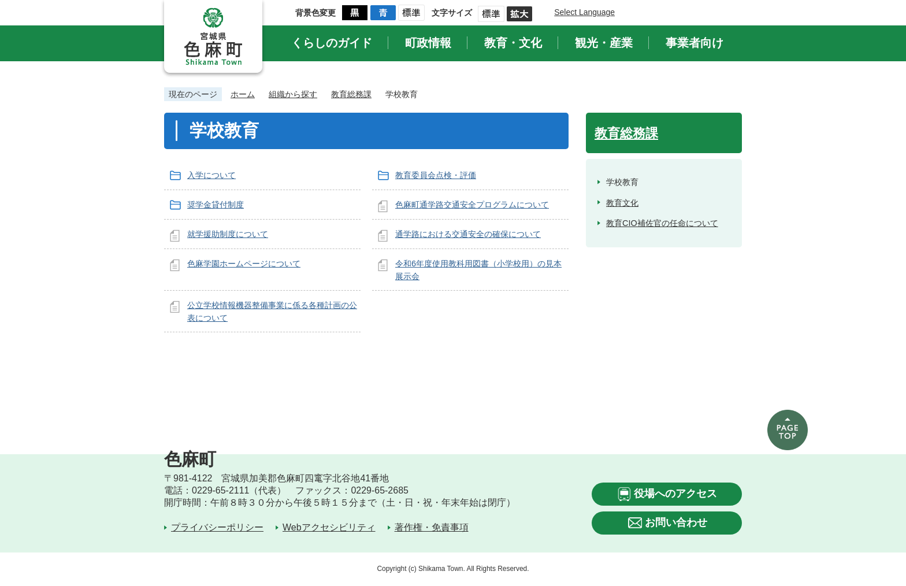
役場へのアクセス (675, 493)
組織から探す (293, 94)
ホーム (243, 94)
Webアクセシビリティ (329, 527)
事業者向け (694, 42)
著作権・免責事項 (432, 527)
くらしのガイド (331, 42)
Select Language (584, 12)
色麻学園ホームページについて (243, 263)
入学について (211, 175)
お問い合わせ (676, 522)
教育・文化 (513, 42)
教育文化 (622, 202)
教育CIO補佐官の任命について (662, 223)
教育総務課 (351, 94)
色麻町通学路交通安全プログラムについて (472, 204)
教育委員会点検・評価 (435, 175)
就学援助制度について (227, 234)
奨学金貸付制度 (215, 204)
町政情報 (428, 42)
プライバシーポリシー (217, 527)
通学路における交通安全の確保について (468, 234)
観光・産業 (604, 42)
